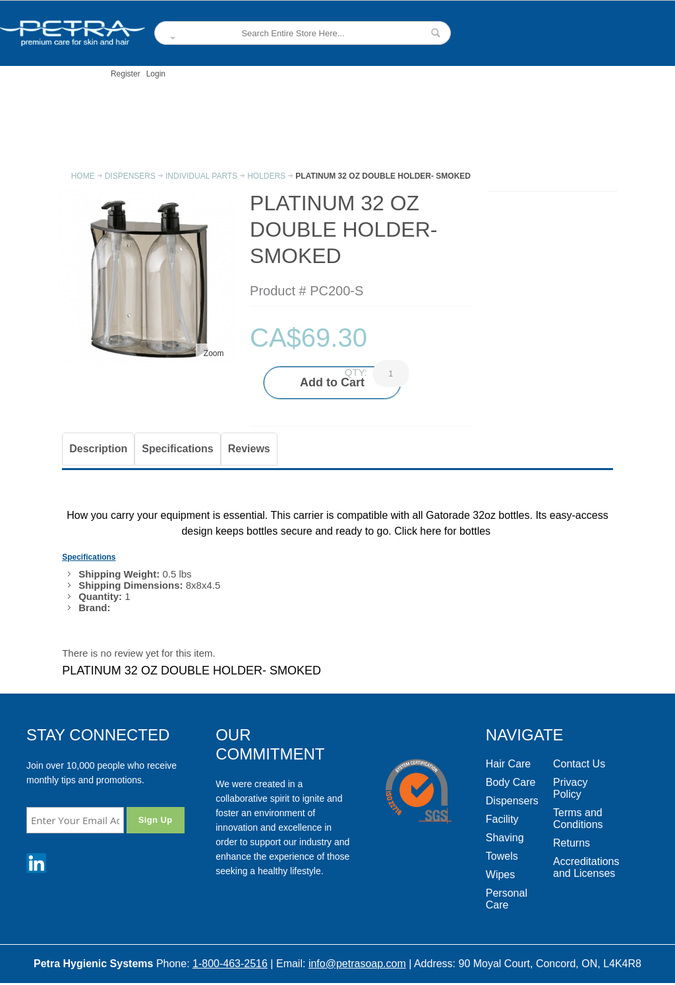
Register (125, 73)
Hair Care (508, 763)
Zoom (214, 353)
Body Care (511, 782)
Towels (502, 856)
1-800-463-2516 (230, 963)
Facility (502, 819)
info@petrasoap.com (357, 963)
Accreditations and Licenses (586, 867)
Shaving (505, 837)
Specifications (177, 448)
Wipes (500, 874)
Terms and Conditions (578, 818)
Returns (571, 843)
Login (155, 73)
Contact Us (579, 763)
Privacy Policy (570, 788)
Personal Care (506, 898)
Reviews (249, 448)
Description (98, 448)
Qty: (356, 372)
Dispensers (512, 800)
